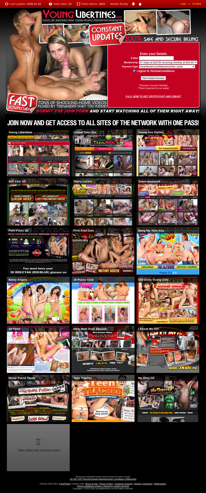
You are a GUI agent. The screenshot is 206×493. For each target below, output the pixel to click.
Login (183, 4)
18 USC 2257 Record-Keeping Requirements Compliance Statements (103, 479)
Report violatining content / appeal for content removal (103, 486)
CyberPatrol (64, 484)
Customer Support (123, 484)
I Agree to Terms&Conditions (154, 71)
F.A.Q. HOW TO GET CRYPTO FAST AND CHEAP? (153, 96)
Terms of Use (91, 484)
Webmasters (160, 484)
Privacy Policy (106, 484)
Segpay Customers (143, 484)
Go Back (196, 4)
